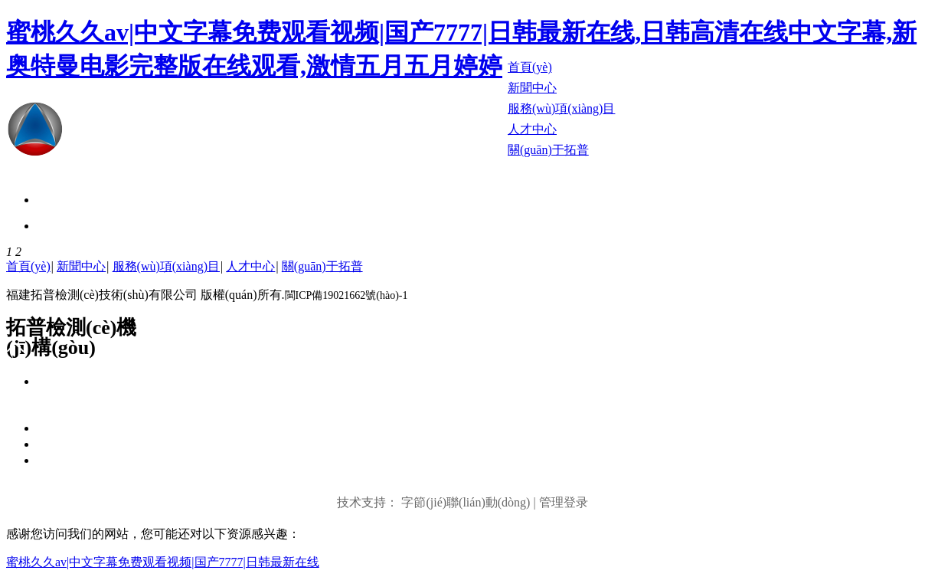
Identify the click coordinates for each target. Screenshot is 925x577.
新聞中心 (81, 266)
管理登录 (563, 502)
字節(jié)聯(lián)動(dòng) (465, 502)
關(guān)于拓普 (322, 266)
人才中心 (250, 266)
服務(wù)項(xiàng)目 (166, 266)
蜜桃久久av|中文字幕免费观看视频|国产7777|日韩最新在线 (162, 562)
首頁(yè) (28, 266)
